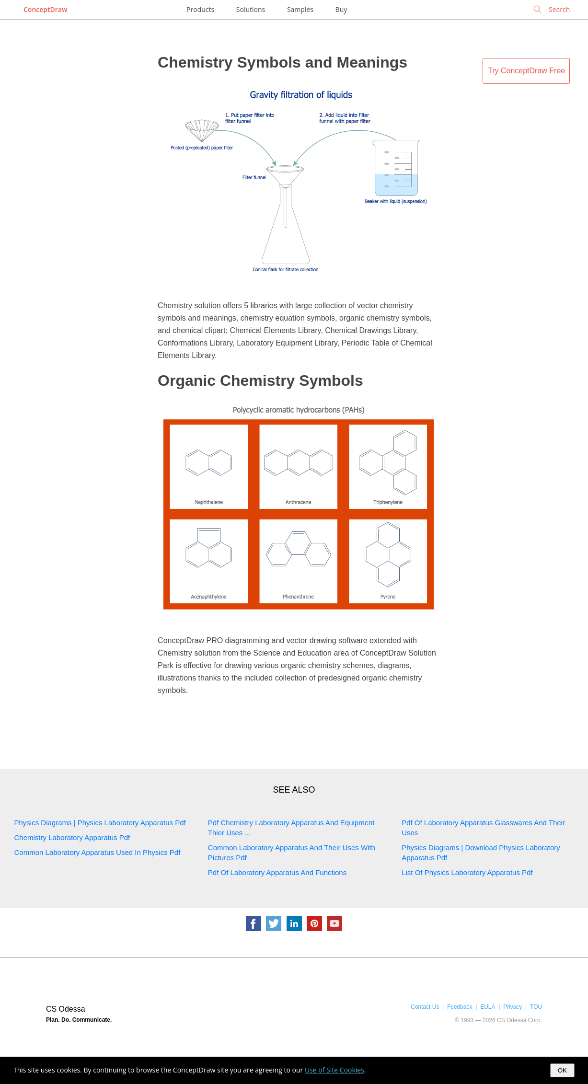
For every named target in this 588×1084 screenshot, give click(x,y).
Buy (341, 9)
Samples (300, 9)
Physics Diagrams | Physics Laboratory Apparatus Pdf (100, 823)
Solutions (250, 9)
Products (200, 9)
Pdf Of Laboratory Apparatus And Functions (277, 872)
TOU (536, 1006)
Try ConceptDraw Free (526, 71)
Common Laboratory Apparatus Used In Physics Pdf (97, 852)
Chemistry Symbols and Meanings (282, 62)
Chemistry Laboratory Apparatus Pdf (72, 837)
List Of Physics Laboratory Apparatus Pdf (467, 872)
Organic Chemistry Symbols (260, 380)
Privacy (512, 1006)
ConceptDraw (45, 9)
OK (562, 1070)
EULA (487, 1006)
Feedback (459, 1006)
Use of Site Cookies (334, 1069)
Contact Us (425, 1006)
